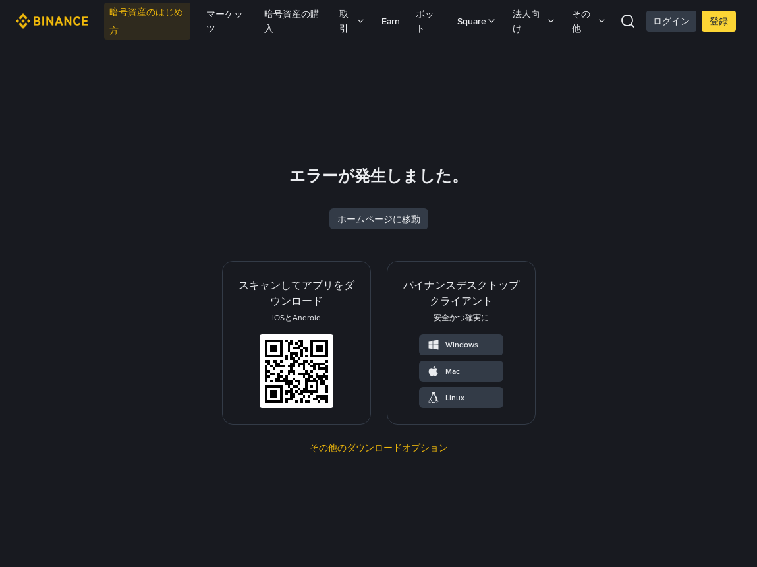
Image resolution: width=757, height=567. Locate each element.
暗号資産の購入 (292, 21)
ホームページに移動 (378, 305)
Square (477, 21)
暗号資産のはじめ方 (146, 21)
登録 (719, 21)
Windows (452, 430)
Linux (445, 483)
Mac (443, 456)
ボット (425, 21)
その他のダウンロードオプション (379, 533)
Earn (390, 21)
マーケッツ (224, 21)
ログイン (671, 21)
